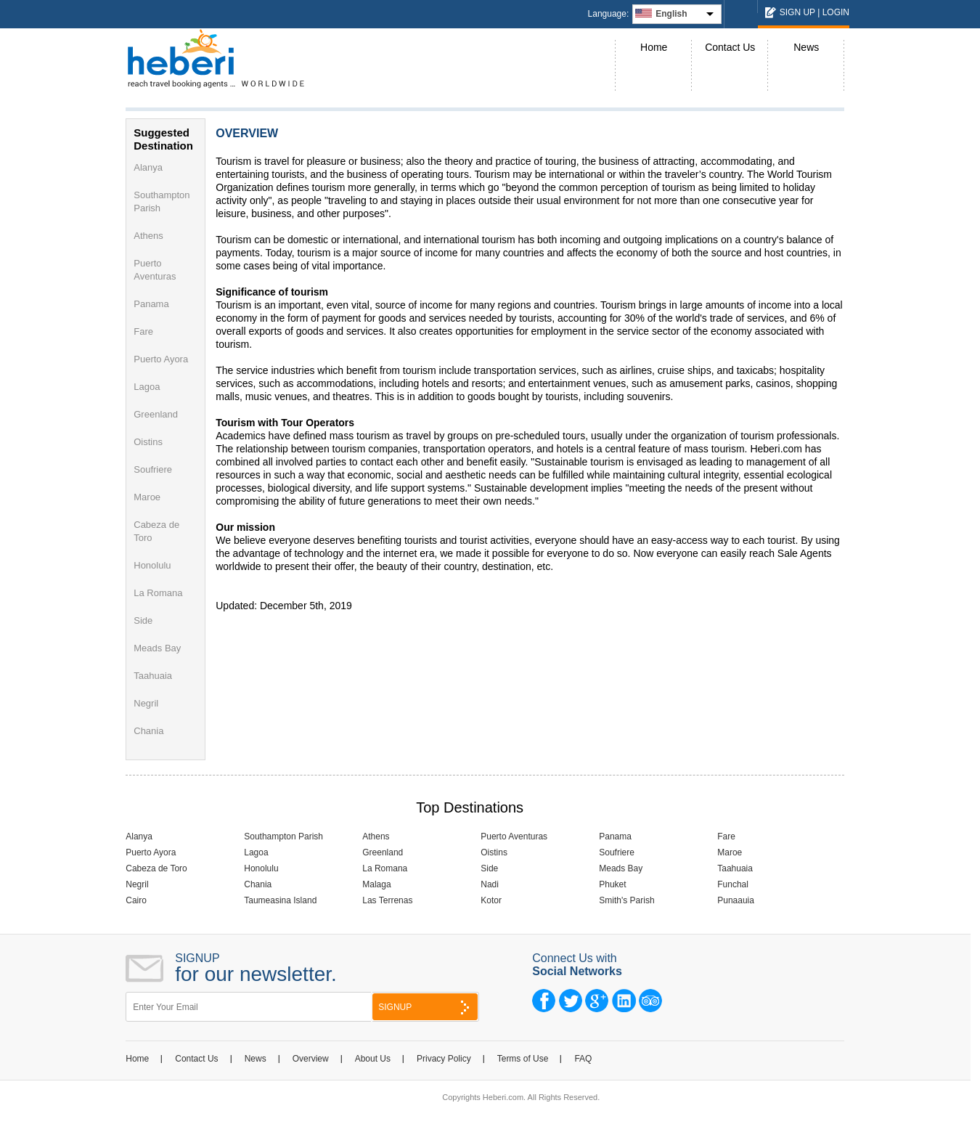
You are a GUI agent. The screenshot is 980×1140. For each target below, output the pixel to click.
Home (653, 47)
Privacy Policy (444, 1059)
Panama (151, 303)
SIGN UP (797, 12)
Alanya (148, 167)
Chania (148, 730)
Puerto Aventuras (514, 836)
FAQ (583, 1059)
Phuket (612, 884)
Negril (146, 703)
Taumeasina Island (280, 900)
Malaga (376, 884)
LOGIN (835, 12)
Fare (143, 331)
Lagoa (147, 386)
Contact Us (730, 47)
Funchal (732, 884)
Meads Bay (157, 648)
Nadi (490, 884)
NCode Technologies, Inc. (583, 1115)
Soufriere (153, 469)
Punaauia (735, 900)
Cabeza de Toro (156, 868)
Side (143, 620)
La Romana (158, 592)
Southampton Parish (283, 836)
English (671, 14)
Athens (148, 235)
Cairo (136, 900)
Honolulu (152, 565)
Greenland (156, 414)
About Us (373, 1059)
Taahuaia (153, 675)
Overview (311, 1059)
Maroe (147, 497)
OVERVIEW (247, 133)
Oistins (148, 441)
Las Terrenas (387, 900)
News (806, 47)
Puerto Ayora (161, 359)
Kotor (491, 900)
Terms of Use (523, 1059)
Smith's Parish (626, 900)
